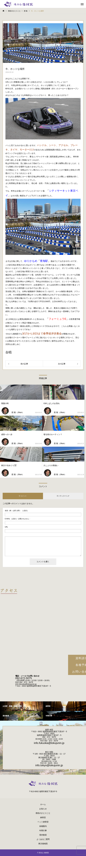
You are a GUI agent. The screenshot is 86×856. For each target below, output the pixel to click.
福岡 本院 (49, 730)
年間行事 (43, 830)
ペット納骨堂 (43, 822)
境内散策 (43, 835)
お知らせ (43, 809)
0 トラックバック (63, 496)
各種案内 (43, 826)
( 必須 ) (16, 510)
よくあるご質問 (43, 839)
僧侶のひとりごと (43, 813)
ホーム (43, 804)
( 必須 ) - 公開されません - (17, 519)
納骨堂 (43, 817)
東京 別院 (49, 752)
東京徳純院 (43, 844)
